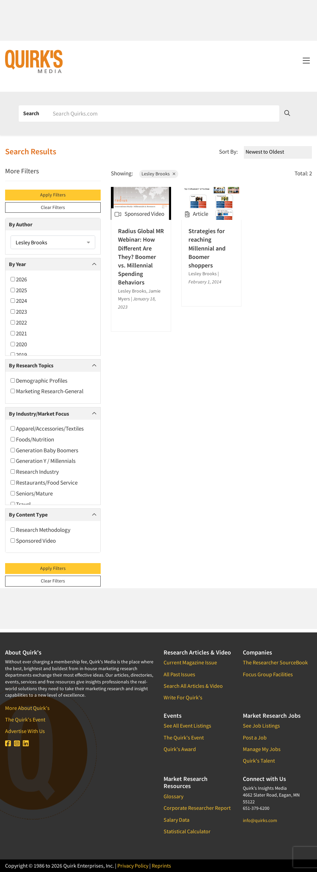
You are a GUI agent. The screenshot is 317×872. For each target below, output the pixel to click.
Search (31, 113)
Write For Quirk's (183, 697)
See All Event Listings (187, 725)
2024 (19, 300)
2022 (19, 322)
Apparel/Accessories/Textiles (47, 428)
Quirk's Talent (259, 760)
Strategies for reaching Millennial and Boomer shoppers (207, 248)
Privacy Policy (132, 865)
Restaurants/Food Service (44, 482)
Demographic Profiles (39, 380)
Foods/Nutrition (32, 439)
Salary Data (176, 819)
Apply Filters (53, 195)
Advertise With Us (25, 731)
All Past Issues (179, 674)
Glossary (173, 796)
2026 (19, 279)
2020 (19, 344)
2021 (19, 333)
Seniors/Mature (32, 493)
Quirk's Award (180, 749)
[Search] (163, 113)
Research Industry (35, 471)
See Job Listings (261, 725)
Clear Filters (53, 207)
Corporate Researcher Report (197, 807)
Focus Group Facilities (268, 674)
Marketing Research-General (47, 391)
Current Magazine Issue (190, 662)
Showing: (122, 173)
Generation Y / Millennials (43, 461)
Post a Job (255, 737)
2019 (19, 355)
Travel (21, 504)
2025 (19, 290)
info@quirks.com (260, 820)
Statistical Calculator (187, 831)
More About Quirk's (27, 707)
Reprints (161, 865)
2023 (19, 311)
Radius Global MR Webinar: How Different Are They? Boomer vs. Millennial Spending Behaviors (141, 256)
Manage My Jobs (262, 749)
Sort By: (228, 151)
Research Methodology (40, 530)
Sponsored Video (33, 540)
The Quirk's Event (25, 719)
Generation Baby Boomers (44, 450)
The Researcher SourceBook (275, 662)
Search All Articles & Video (193, 685)
